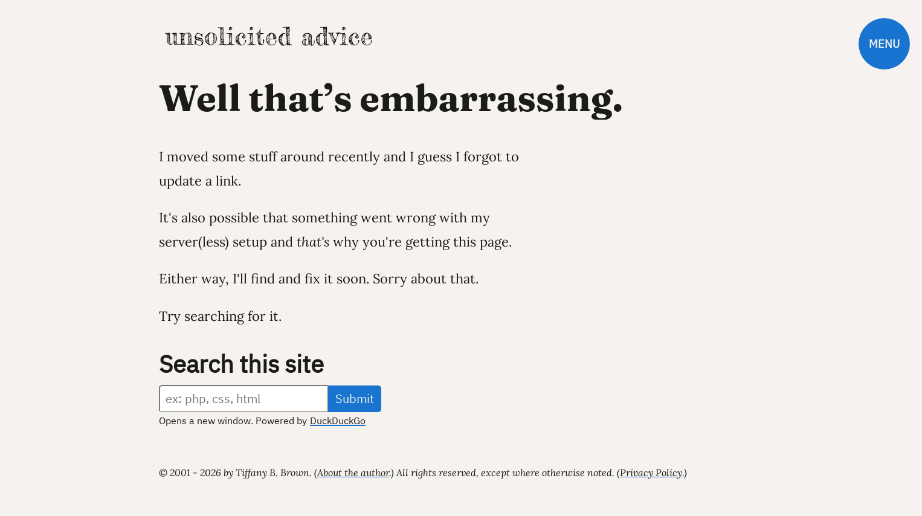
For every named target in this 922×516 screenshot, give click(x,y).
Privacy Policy (651, 472)
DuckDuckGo (338, 420)
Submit (354, 398)
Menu (884, 44)
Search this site (241, 363)
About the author (353, 472)
